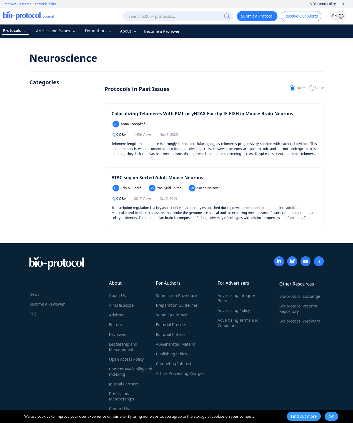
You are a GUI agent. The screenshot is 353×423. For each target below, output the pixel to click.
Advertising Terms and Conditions (238, 323)
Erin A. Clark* (127, 188)
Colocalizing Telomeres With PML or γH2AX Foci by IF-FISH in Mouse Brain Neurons (202, 113)
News (34, 294)
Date (298, 87)
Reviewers (118, 334)
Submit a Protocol (257, 16)
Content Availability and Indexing (130, 371)
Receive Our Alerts (301, 16)
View (316, 87)
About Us (117, 295)
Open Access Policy (126, 359)
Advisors (117, 315)
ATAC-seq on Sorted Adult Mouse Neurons (157, 177)
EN (338, 15)
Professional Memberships (121, 396)
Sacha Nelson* (204, 188)
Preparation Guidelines (177, 305)
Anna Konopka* (129, 124)
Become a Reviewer (162, 31)
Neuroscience (63, 58)
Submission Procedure (176, 295)
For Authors (99, 30)
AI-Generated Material (176, 344)
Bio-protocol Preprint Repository (298, 308)
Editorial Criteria (171, 334)
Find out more (304, 416)
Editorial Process (171, 324)
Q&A (119, 134)
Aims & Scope (121, 305)
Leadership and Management (123, 346)
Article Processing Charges (180, 373)
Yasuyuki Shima (165, 188)
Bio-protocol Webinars (299, 321)
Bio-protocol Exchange (300, 296)
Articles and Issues (56, 30)
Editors (115, 324)
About (128, 31)
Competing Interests (175, 363)
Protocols (15, 30)
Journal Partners (124, 384)
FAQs (34, 313)
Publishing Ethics (171, 353)
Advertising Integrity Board (236, 298)
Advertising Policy (234, 310)
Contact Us (119, 408)
